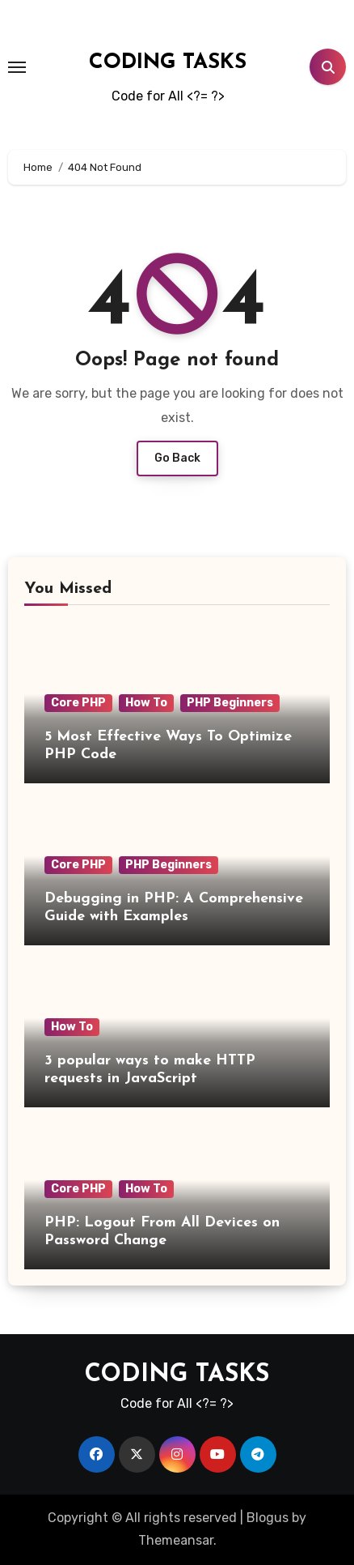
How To (146, 703)
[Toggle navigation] (17, 67)
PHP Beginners (230, 703)
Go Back (177, 458)
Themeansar (175, 1540)
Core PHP (78, 703)
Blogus (268, 1517)
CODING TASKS (168, 63)
